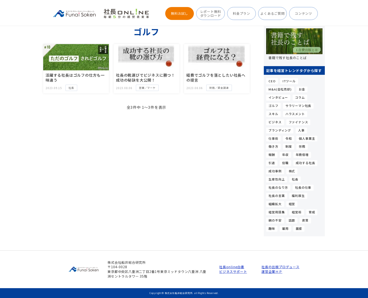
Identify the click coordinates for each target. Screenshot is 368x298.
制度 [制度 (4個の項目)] (288, 146)
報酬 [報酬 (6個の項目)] (271, 154)
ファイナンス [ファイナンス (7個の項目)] (298, 122)
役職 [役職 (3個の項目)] (285, 163)
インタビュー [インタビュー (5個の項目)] (278, 97)
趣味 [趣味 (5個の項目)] (271, 228)
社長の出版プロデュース (280, 267)
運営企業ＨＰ (271, 271)
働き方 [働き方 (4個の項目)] (273, 146)
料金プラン (241, 13)
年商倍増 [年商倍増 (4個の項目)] (302, 154)
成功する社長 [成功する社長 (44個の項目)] (305, 163)
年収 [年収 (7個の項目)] (285, 154)
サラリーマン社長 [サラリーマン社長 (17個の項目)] (298, 105)
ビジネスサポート (233, 271)
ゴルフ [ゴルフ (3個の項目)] (273, 105)
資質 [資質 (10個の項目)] (305, 220)
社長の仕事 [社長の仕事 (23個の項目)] (303, 187)
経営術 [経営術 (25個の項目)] (296, 212)
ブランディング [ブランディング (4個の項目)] (279, 130)
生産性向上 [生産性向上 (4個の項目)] (276, 179)
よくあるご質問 (272, 13)
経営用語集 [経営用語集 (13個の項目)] (276, 212)
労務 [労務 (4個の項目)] (302, 146)
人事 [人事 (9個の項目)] (301, 130)
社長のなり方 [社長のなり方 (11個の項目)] (278, 187)
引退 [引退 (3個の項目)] (271, 163)
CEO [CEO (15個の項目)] (271, 81)
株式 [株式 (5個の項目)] (292, 171)
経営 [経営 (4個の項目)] (292, 204)
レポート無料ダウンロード (210, 13)
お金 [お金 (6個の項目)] (302, 89)
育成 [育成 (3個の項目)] (312, 212)
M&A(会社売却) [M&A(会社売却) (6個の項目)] (279, 89)
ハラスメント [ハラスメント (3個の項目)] (295, 114)
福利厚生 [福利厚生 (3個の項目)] (298, 195)
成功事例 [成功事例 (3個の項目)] (274, 171)
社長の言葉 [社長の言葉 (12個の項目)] (276, 195)
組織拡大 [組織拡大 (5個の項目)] (274, 204)
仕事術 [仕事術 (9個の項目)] (273, 138)
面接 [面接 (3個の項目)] (299, 228)
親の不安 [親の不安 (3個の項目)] (274, 220)
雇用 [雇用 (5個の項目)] (285, 228)
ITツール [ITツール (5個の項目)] (289, 81)
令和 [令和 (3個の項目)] (288, 138)
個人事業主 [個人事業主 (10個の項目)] (307, 138)
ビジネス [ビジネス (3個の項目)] (274, 122)
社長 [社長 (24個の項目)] (295, 179)
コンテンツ (303, 13)
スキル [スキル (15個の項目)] (273, 114)
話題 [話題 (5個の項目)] (292, 220)
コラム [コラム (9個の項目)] (300, 97)
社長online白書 (231, 267)
